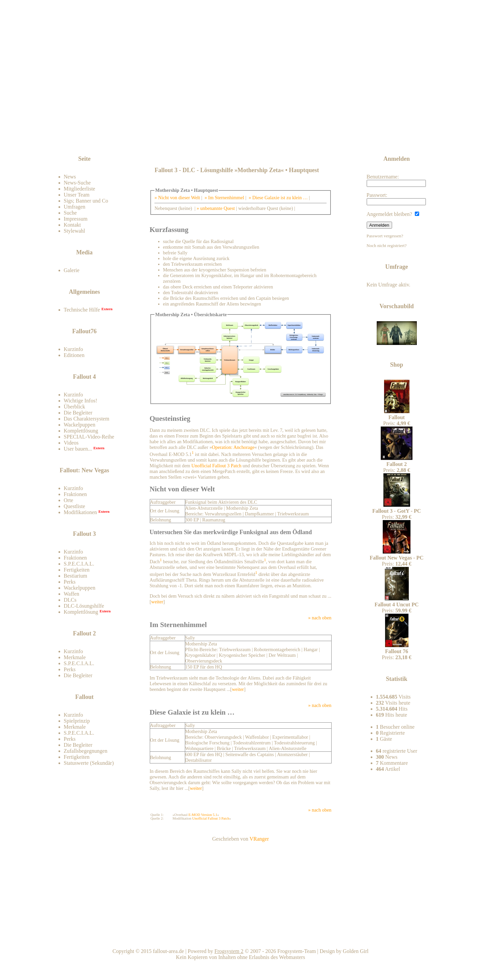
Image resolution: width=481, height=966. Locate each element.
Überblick (74, 406)
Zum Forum (101, 142)
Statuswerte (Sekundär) (89, 763)
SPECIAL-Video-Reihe (89, 437)
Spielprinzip (77, 721)
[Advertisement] (241, 138)
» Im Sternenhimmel (224, 197)
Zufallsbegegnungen (86, 751)
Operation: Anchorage (233, 447)
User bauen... (78, 449)
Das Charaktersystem (86, 418)
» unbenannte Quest (216, 208)
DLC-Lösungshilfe (84, 606)
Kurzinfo (73, 349)
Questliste (74, 506)
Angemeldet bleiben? (393, 214)
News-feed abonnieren (381, 136)
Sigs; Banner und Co (86, 201)
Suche (70, 213)
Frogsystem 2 (229, 951)
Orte (68, 500)
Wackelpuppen (80, 425)
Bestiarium (75, 576)
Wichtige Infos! (80, 400)
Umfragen (75, 207)
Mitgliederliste (79, 189)
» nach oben (320, 617)
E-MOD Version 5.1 (203, 815)
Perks (70, 582)
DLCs (70, 600)
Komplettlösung (81, 431)
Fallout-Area (179, 84)
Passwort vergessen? (385, 235)
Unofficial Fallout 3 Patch (217, 465)
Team (396, 939)
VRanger (259, 839)
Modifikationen (80, 512)
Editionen (74, 355)
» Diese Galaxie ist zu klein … (278, 197)
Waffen (71, 594)
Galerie (72, 270)
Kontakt (72, 225)
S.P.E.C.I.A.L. (79, 564)
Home (241, 939)
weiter (157, 601)
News (70, 176)
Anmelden (379, 225)
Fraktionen (75, 494)
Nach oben (319, 939)
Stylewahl (74, 231)
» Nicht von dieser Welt (177, 197)
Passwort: (396, 198)
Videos (71, 443)
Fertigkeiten (77, 570)
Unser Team (77, 195)
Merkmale (75, 657)
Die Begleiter (78, 412)
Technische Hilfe (82, 310)
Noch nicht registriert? (387, 245)
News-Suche (77, 183)
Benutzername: (396, 180)
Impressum (76, 219)
